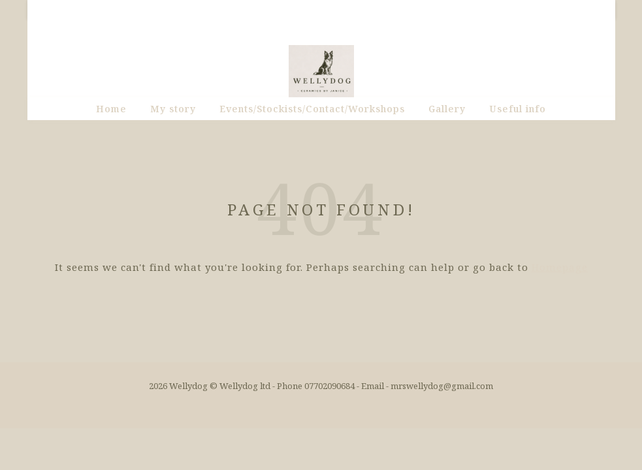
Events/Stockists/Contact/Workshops (312, 108)
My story (173, 108)
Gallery (447, 108)
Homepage (560, 267)
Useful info (517, 108)
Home (111, 108)
